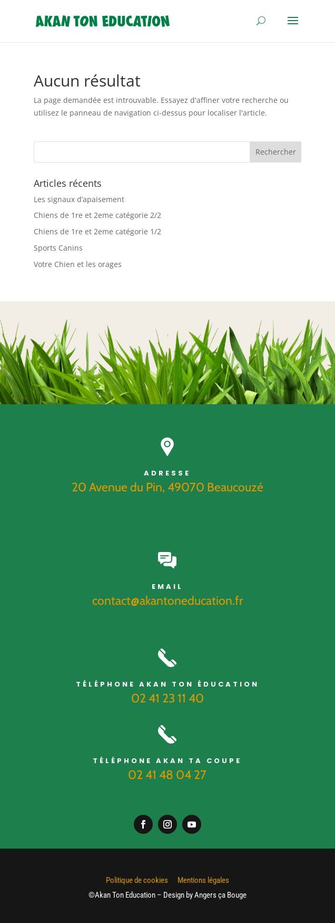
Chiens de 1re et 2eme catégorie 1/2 (97, 231)
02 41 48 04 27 (167, 774)
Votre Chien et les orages (78, 264)
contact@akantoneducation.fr (167, 600)
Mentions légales (203, 880)
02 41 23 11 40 (167, 698)
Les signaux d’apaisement (79, 199)
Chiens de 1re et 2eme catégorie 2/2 (97, 215)
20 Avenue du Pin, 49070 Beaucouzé (167, 487)
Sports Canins (58, 248)
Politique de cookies (137, 880)
